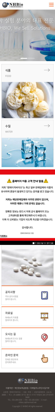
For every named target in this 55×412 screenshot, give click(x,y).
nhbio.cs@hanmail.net (27, 402)
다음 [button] (52, 35)
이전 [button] (3, 35)
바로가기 (27, 295)
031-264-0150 (17, 399)
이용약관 (9, 388)
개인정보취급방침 (21, 388)
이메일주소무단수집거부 (39, 388)
